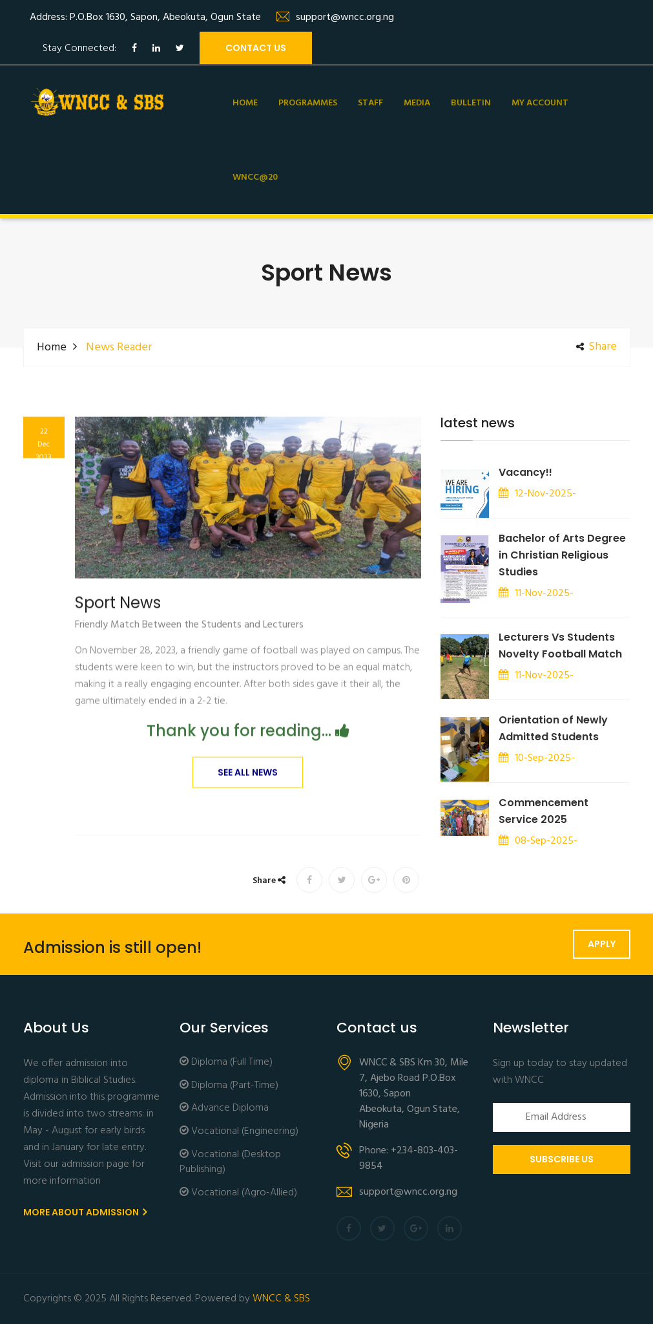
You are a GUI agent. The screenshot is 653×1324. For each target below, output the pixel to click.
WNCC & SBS (281, 1298)
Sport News (118, 620)
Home (245, 103)
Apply (602, 943)
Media (417, 103)
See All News (248, 790)
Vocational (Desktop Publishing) (230, 1162)
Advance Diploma (224, 1108)
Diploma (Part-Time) (229, 1085)
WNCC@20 (255, 177)
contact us (255, 47)
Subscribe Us (562, 1159)
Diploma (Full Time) (226, 1062)
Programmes (307, 103)
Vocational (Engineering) (239, 1131)
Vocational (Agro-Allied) (238, 1193)
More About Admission (85, 1212)
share (596, 347)
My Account (540, 103)
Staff (370, 103)
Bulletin (471, 103)
